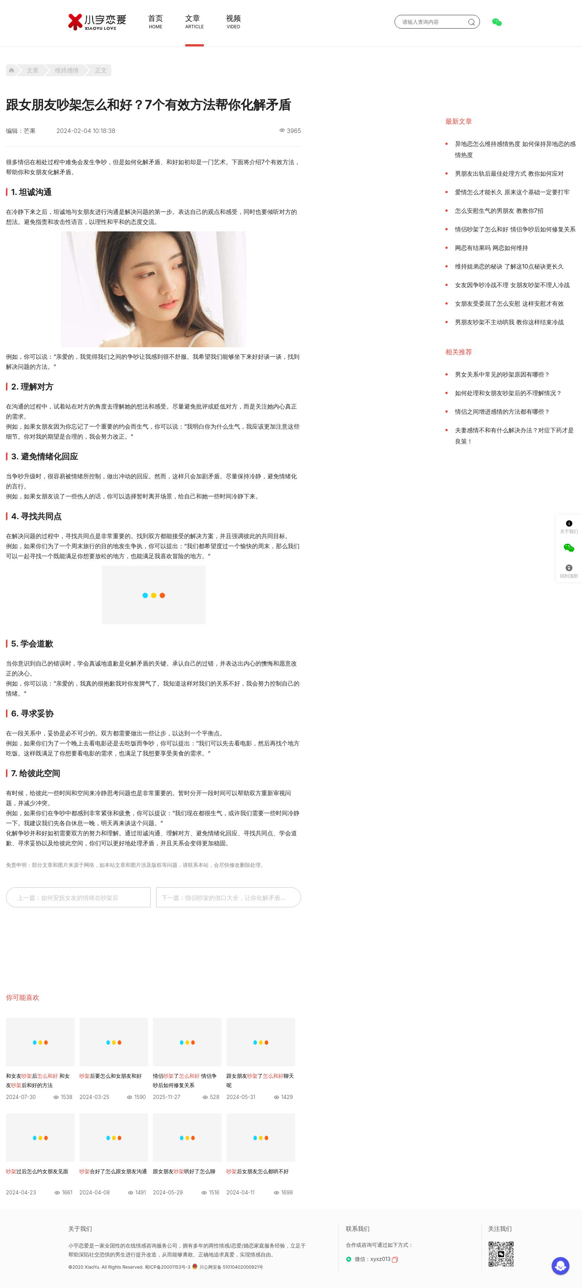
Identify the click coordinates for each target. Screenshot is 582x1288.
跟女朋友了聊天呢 (260, 1080)
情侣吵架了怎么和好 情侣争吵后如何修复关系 (515, 229)
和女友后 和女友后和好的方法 (38, 1080)
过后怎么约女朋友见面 (37, 1171)
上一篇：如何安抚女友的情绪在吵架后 (67, 897)
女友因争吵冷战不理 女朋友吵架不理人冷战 (512, 285)
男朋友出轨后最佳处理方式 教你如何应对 (509, 173)
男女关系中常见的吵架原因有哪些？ (502, 374)
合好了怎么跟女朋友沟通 (113, 1171)
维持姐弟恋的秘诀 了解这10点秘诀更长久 (509, 266)
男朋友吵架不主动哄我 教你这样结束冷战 (509, 322)
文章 (192, 18)
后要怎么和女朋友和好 (110, 1076)
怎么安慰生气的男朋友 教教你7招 (499, 210)
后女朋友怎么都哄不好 (257, 1171)
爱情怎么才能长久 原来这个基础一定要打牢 (512, 192)
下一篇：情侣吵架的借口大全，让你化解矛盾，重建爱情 (231, 897)
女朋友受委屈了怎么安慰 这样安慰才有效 (509, 303)
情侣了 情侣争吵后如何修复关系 (185, 1080)
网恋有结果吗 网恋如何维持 (491, 247)
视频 (233, 18)
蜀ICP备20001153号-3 (167, 1267)
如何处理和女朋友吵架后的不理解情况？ (508, 393)
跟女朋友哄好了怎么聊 (184, 1171)
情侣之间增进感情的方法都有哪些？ (502, 411)
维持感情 (66, 70)
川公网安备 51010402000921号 (227, 1267)
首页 (155, 18)
